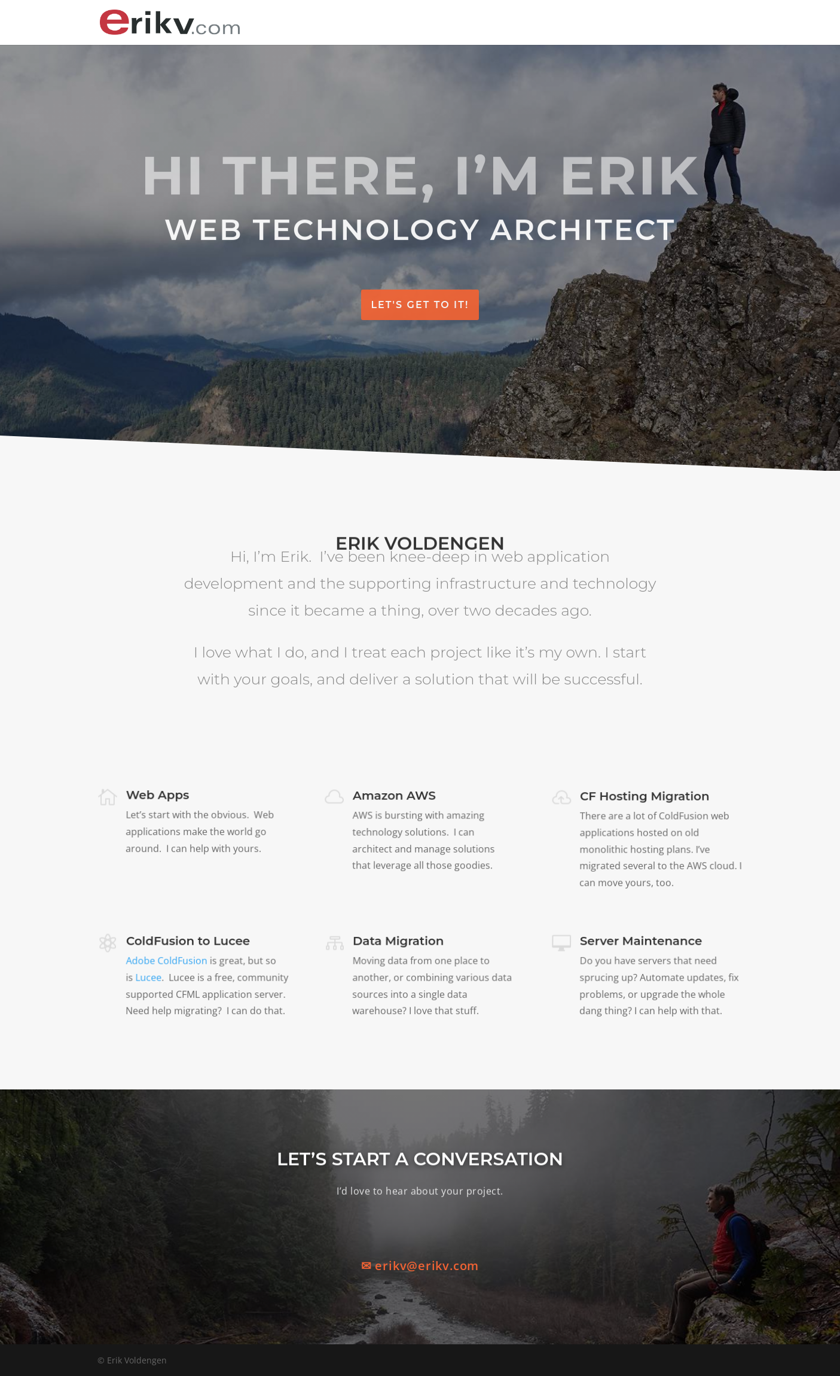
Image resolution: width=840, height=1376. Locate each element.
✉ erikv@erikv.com (420, 1266)
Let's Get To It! (420, 304)
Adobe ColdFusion (166, 961)
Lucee (148, 978)
